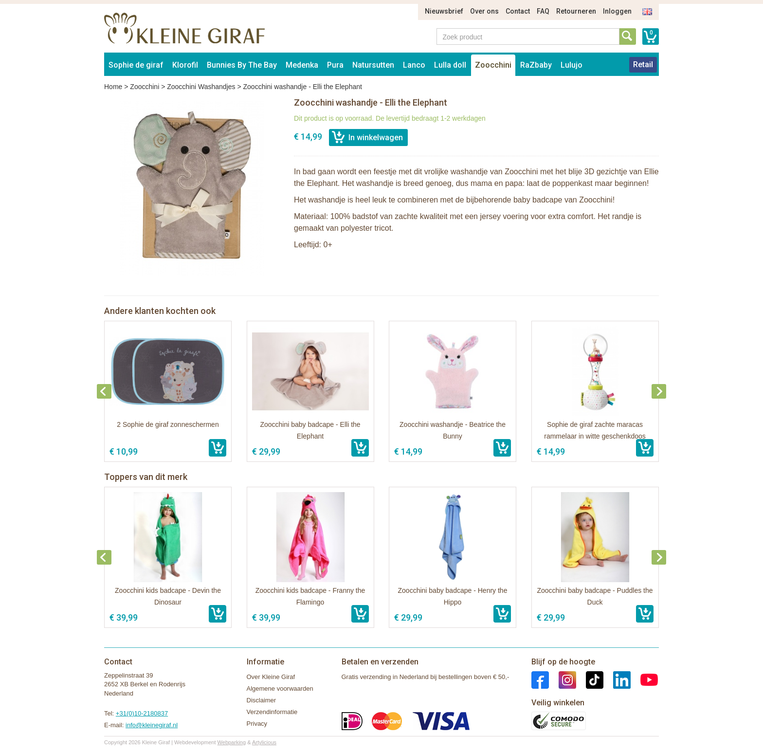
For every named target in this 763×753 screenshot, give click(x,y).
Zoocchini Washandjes (201, 87)
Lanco (414, 65)
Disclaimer (261, 700)
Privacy (257, 723)
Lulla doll (450, 65)
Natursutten (373, 65)
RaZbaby (536, 65)
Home (113, 87)
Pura (335, 65)
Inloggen (617, 11)
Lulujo (571, 65)
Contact (518, 11)
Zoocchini (493, 65)
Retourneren (576, 11)
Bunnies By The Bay (242, 65)
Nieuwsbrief (444, 11)
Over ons (484, 11)
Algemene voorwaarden (280, 688)
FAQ (543, 11)
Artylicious (264, 742)
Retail (643, 64)
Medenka (302, 65)
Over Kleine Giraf (271, 676)
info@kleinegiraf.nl (152, 725)
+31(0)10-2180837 (142, 713)
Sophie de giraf (136, 65)
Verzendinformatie (272, 712)
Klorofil (185, 65)
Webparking (232, 742)
